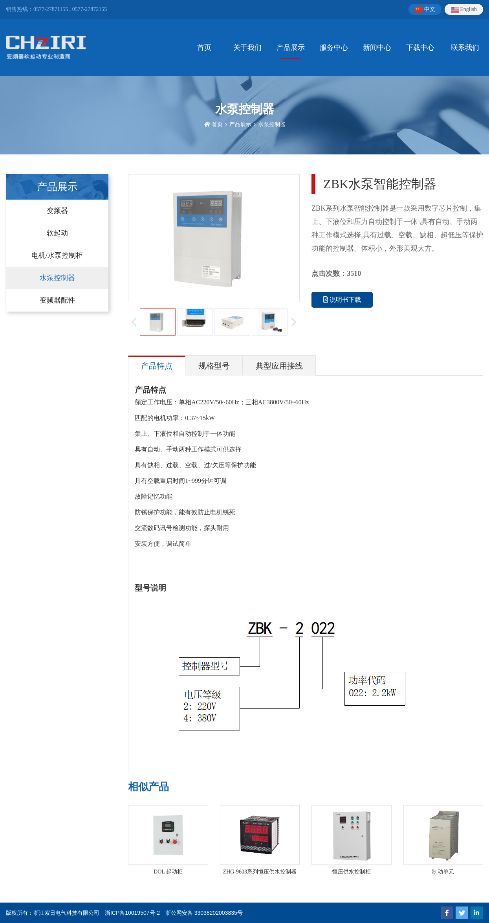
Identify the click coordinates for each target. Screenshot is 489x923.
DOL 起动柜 (168, 872)
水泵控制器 (272, 124)
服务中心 (334, 47)
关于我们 (247, 47)
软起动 (57, 233)
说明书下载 (342, 299)
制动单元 (443, 872)
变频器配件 (57, 300)
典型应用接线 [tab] (279, 365)
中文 (425, 9)
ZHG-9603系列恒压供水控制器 (260, 872)
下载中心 (420, 47)
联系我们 (465, 47)
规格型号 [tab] (214, 365)
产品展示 (291, 47)
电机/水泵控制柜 (57, 255)
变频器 (57, 211)
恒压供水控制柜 (351, 872)
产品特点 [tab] (156, 365)
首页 (204, 47)
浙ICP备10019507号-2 (132, 913)
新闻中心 (377, 47)
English (464, 9)
